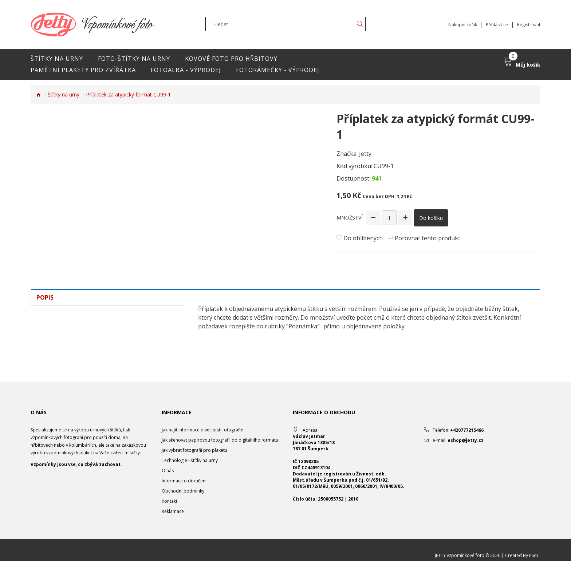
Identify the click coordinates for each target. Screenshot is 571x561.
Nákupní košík (462, 25)
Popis (45, 297)
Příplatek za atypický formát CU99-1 (128, 94)
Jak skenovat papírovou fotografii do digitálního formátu (220, 440)
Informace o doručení (184, 481)
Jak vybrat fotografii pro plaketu (194, 450)
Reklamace (173, 511)
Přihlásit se (497, 25)
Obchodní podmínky (183, 491)
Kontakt (169, 501)
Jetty (365, 154)
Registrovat (528, 25)
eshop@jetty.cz (466, 440)
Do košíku (431, 217)
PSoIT (534, 555)
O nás (168, 470)
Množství (349, 217)
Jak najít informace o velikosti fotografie (202, 430)
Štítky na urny (63, 94)
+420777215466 (467, 430)
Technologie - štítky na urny (190, 460)
